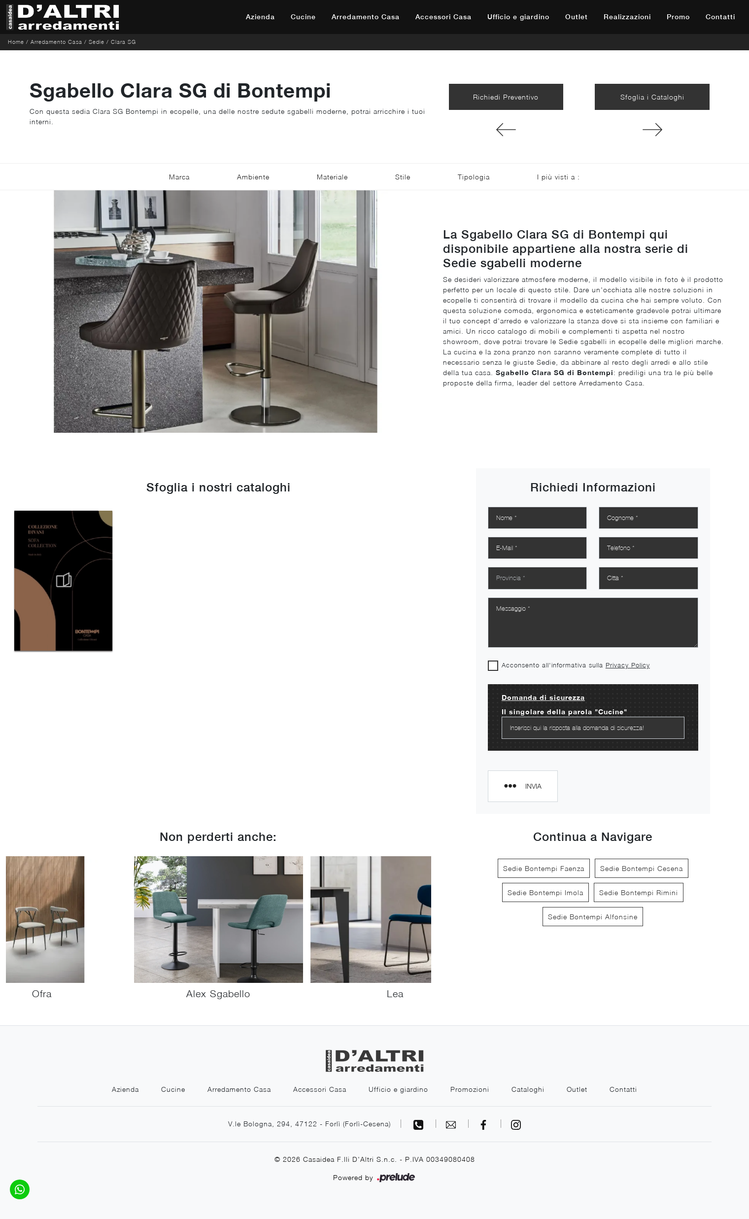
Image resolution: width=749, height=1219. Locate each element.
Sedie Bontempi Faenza (543, 868)
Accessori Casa (443, 17)
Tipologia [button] (474, 177)
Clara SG (123, 41)
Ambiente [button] (253, 177)
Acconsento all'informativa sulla (576, 665)
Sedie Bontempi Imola (545, 892)
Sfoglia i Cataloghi (652, 97)
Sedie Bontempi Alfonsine (593, 916)
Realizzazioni (627, 17)
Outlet (576, 17)
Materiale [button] (332, 177)
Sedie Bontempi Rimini (638, 892)
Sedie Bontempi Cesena (641, 868)
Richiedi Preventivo (506, 97)
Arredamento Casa (366, 17)
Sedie (96, 41)
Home (16, 41)
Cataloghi (528, 1089)
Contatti (720, 17)
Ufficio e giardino (518, 17)
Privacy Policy (628, 665)
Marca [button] (179, 177)
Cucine (303, 17)
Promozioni (469, 1089)
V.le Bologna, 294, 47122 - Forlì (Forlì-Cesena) (309, 1123)
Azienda (260, 17)
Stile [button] (402, 177)
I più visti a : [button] (558, 177)
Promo (678, 17)
